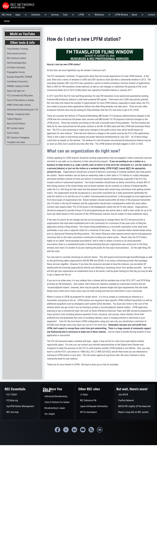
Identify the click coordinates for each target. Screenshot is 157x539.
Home (7, 21)
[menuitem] (6, 14)
